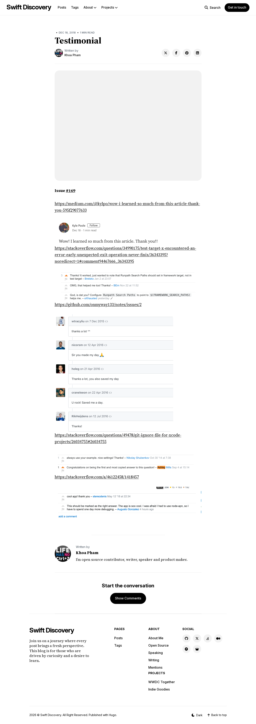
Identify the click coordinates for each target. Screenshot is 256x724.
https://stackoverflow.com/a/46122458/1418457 (97, 477)
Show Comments (128, 598)
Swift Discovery (29, 7)
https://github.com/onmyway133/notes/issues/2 (98, 304)
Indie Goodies (159, 689)
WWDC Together (161, 682)
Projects (109, 7)
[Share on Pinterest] (187, 53)
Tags (75, 7)
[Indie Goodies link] (197, 649)
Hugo (112, 715)
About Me (155, 638)
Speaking (155, 653)
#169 (70, 190)
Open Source (158, 645)
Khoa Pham (72, 55)
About (89, 7)
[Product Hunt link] (186, 649)
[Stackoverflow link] (208, 638)
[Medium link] (218, 638)
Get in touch (237, 7)
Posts (62, 7)
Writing (153, 660)
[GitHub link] (186, 638)
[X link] (197, 638)
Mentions (155, 667)
